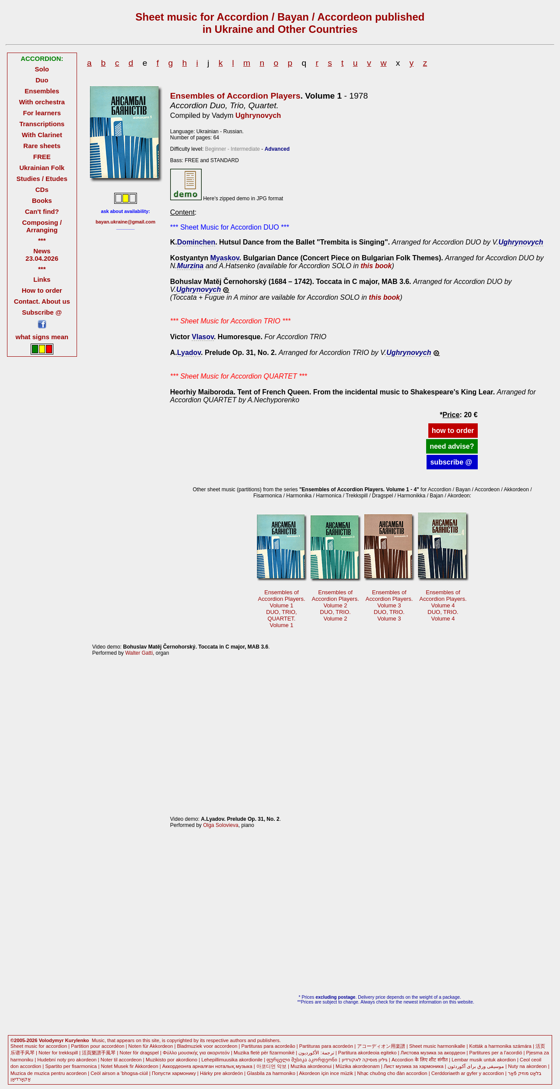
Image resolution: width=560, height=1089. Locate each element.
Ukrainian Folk (41, 167)
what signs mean (41, 337)
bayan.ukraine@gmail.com (126, 221)
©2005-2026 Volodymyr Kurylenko (49, 1040)
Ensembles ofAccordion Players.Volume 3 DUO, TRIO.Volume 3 (389, 605)
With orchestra (42, 102)
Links (41, 279)
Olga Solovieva (220, 825)
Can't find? (42, 211)
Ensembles (41, 91)
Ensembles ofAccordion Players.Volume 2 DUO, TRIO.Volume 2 (335, 605)
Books (42, 200)
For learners (42, 113)
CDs (42, 189)
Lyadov (189, 352)
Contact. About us (42, 301)
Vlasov (203, 337)
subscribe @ (452, 462)
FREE (42, 156)
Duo (41, 80)
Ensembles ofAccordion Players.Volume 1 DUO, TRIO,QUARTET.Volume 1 (281, 608)
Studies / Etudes (42, 178)
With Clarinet (42, 134)
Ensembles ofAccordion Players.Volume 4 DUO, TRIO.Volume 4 (443, 605)
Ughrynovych (258, 115)
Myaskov (224, 258)
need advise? (452, 446)
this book (376, 266)
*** (42, 240)
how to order (453, 430)
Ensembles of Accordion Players (235, 95)
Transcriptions (41, 124)
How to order (42, 290)
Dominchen (196, 242)
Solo (42, 69)
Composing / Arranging (42, 226)
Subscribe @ (42, 312)
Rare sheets (41, 145)
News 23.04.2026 (41, 254)
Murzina (190, 266)
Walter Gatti (139, 653)
